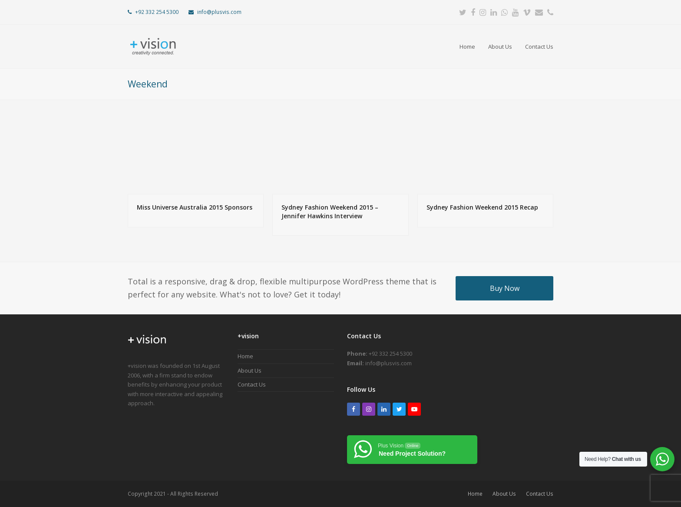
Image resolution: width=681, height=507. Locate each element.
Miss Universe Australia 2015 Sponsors (194, 207)
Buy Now (504, 288)
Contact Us (252, 384)
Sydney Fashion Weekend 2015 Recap (482, 207)
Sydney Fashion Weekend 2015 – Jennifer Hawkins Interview (329, 211)
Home (245, 356)
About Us (249, 370)
